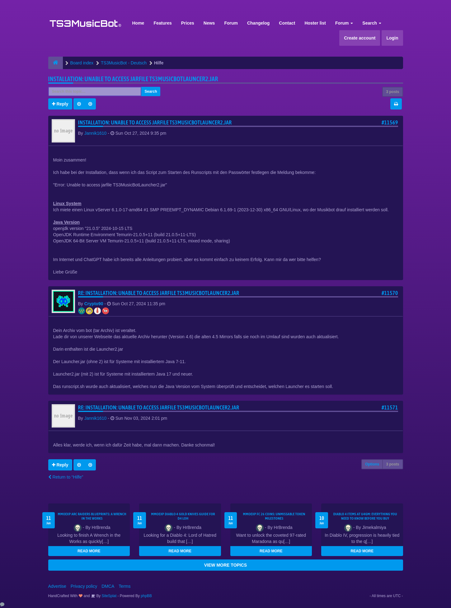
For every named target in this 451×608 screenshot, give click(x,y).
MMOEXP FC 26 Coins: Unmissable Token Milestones (274, 516)
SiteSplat (108, 596)
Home (138, 23)
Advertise (57, 586)
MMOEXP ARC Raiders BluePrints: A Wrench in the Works (92, 516)
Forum (231, 23)
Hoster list (315, 23)
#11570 (390, 293)
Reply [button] (60, 103)
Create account (359, 37)
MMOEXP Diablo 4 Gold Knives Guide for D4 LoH (183, 516)
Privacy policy (84, 586)
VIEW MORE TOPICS (225, 565)
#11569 (390, 122)
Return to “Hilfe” (65, 477)
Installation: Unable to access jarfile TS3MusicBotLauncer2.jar (133, 78)
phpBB (146, 596)
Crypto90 (93, 303)
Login (392, 37)
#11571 (390, 407)
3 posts (392, 92)
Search (371, 23)
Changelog (258, 23)
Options (372, 464)
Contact (287, 23)
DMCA (107, 586)
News (209, 23)
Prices (187, 23)
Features (162, 23)
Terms (124, 586)
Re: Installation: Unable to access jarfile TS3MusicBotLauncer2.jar (158, 293)
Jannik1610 (95, 133)
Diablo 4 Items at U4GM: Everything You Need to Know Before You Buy (365, 516)
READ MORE (89, 551)
